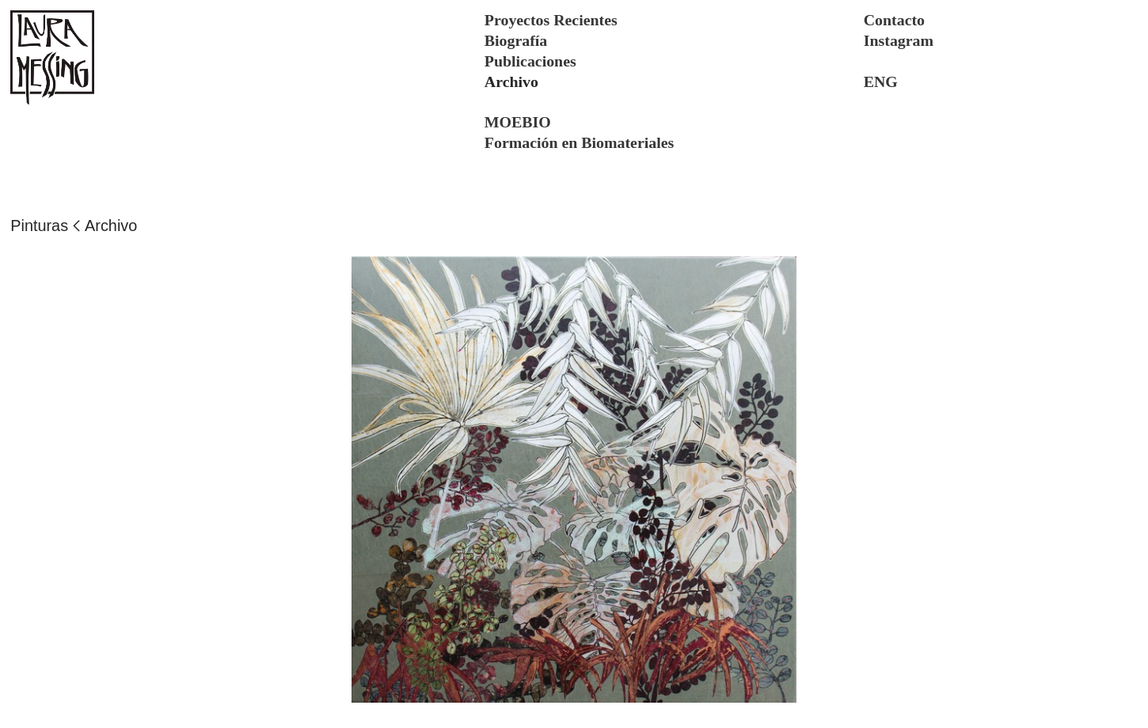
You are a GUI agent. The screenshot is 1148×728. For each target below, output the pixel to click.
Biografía (516, 40)
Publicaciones (530, 61)
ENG (881, 81)
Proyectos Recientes (551, 19)
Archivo (111, 225)
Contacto (894, 19)
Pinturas (39, 225)
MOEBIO (518, 122)
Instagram (898, 40)
